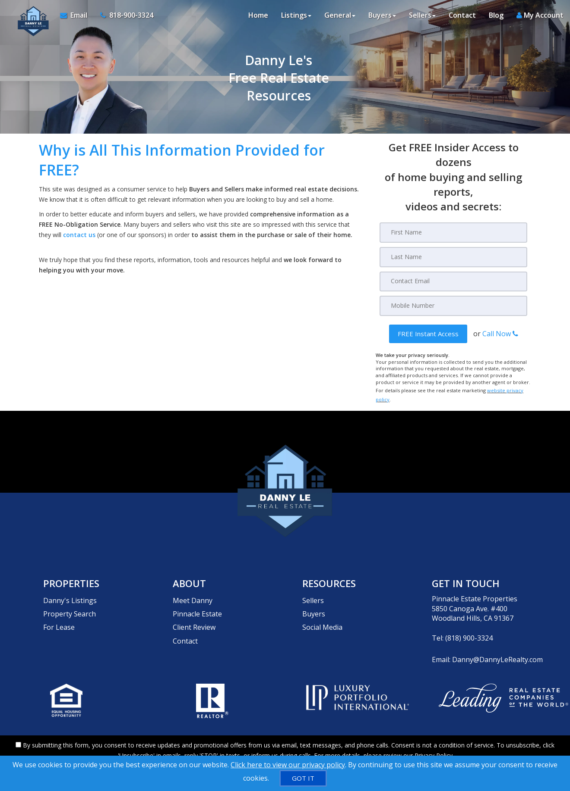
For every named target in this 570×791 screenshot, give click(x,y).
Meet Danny (192, 592)
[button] (428, 332)
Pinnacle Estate (197, 602)
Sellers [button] (422, 17)
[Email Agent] (75, 17)
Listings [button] (296, 17)
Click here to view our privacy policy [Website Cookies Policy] (288, 764)
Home (258, 17)
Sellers (313, 592)
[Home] (29, 17)
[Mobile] (453, 305)
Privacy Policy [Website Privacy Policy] (434, 746)
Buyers (313, 602)
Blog (496, 17)
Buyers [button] (382, 17)
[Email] (453, 281)
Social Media (322, 612)
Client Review (194, 612)
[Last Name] (453, 256)
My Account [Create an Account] (540, 17)
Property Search (69, 602)
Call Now (500, 332)
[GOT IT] (303, 778)
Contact (462, 17)
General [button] (339, 17)
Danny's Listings (70, 592)
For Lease (59, 612)
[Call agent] (121, 17)
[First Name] (453, 232)
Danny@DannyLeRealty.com (497, 652)
